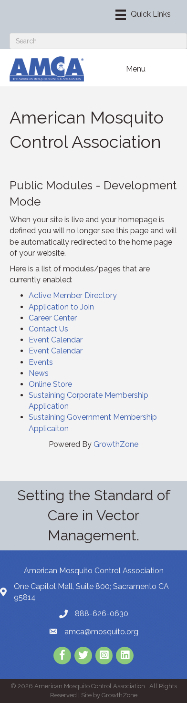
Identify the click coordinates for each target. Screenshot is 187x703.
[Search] (98, 41)
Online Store (50, 384)
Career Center (53, 317)
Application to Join (61, 306)
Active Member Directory (73, 295)
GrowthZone (116, 444)
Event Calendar (56, 339)
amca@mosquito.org (101, 631)
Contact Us (48, 328)
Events (41, 362)
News (39, 373)
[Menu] (143, 15)
